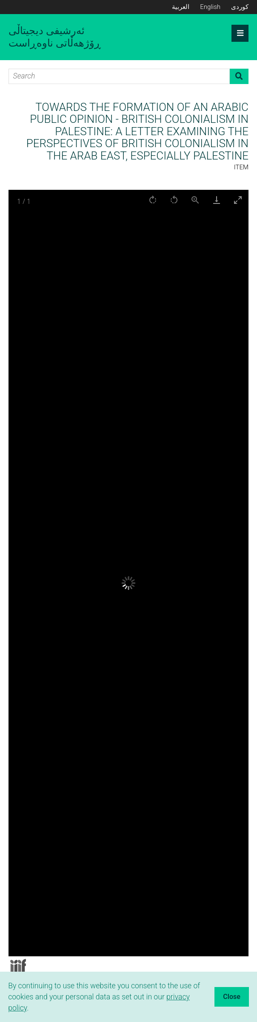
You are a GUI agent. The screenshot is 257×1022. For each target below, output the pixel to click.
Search (239, 76)
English (210, 7)
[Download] (216, 200)
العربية (180, 7)
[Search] (119, 76)
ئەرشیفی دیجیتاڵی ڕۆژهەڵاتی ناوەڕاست (55, 37)
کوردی (239, 7)
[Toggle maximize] (237, 200)
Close (231, 997)
